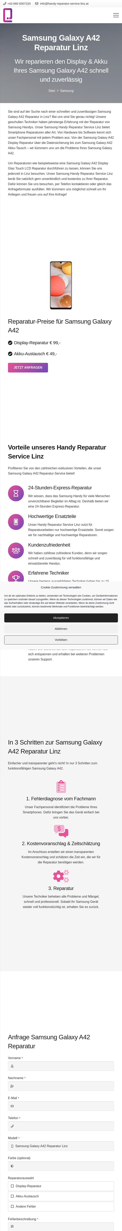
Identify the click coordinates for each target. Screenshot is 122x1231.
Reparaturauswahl (21, 1178)
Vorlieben (61, 639)
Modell (14, 1138)
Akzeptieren (61, 617)
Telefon (14, 1118)
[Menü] (116, 15)
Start (51, 90)
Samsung (67, 90)
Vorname (15, 1058)
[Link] (7, 15)
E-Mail (13, 1098)
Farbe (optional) (19, 1158)
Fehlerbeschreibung (23, 1219)
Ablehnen (61, 628)
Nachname (16, 1078)
